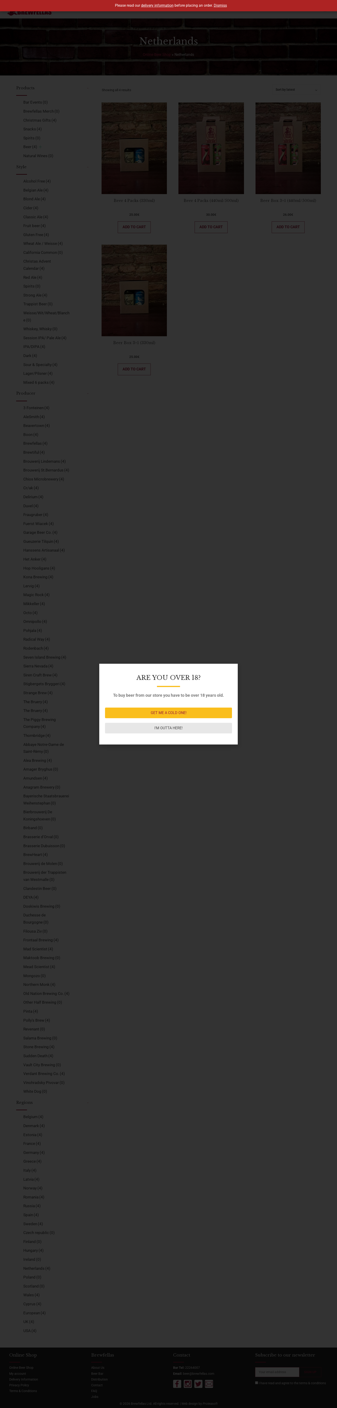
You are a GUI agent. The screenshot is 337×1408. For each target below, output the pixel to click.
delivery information (157, 5)
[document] (168, 704)
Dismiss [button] (220, 5)
